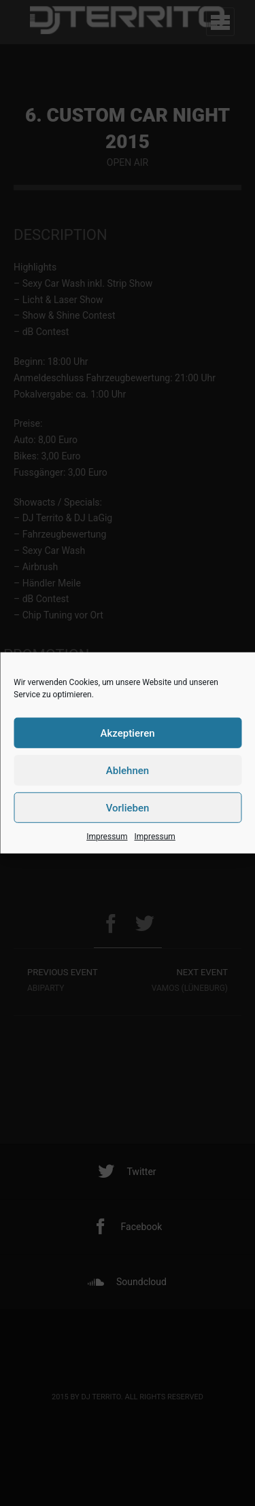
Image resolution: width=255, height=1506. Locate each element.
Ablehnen (127, 770)
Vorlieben (128, 807)
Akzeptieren (127, 732)
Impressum (106, 836)
